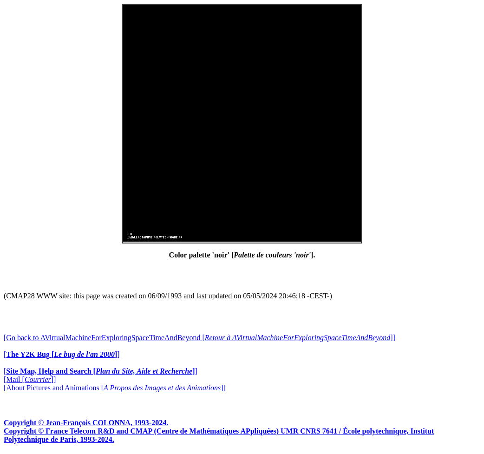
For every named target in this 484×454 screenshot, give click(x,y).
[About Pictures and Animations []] (115, 388)
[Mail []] (30, 379)
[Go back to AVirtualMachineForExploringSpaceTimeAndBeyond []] (199, 338)
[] (62, 354)
